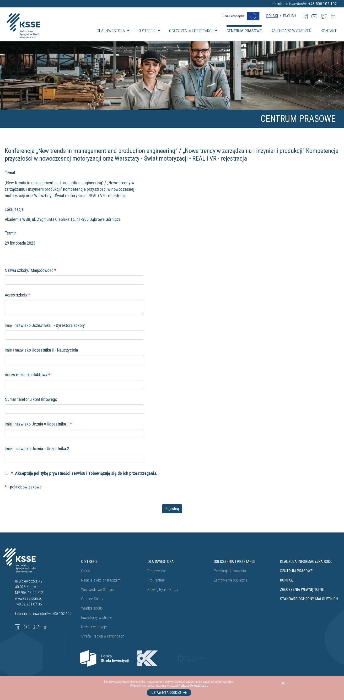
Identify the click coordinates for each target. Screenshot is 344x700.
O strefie (89, 561)
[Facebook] (305, 16)
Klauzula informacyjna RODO (306, 561)
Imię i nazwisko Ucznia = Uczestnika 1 (38, 423)
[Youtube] (314, 16)
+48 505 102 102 (322, 3)
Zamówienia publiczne (230, 580)
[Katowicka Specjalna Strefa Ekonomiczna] (23, 30)
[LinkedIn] (333, 16)
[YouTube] (26, 626)
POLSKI (272, 16)
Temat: (10, 172)
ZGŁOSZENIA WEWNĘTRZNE (302, 589)
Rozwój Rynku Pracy (162, 589)
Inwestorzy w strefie (96, 617)
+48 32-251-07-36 (28, 604)
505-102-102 (61, 613)
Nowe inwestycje (94, 627)
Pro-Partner (156, 580)
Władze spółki (91, 608)
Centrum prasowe (296, 571)
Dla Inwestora (160, 561)
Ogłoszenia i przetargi (234, 561)
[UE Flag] (241, 16)
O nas (85, 571)
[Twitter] (324, 16)
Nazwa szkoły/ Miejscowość (30, 270)
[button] (113, 31)
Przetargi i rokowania (230, 571)
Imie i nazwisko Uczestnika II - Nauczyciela (41, 350)
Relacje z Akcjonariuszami (101, 580)
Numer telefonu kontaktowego (31, 399)
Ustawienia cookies (169, 692)
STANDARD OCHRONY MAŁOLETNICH (309, 599)
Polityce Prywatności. (193, 685)
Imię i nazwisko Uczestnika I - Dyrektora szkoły (45, 325)
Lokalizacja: (14, 209)
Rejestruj (172, 508)
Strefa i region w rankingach (102, 636)
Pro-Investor (156, 571)
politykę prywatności (52, 473)
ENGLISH (289, 16)
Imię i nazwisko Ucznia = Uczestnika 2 (37, 448)
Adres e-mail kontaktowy (27, 374)
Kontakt (287, 580)
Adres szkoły (17, 294)
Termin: (11, 232)
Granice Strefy (92, 599)
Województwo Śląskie (97, 589)
